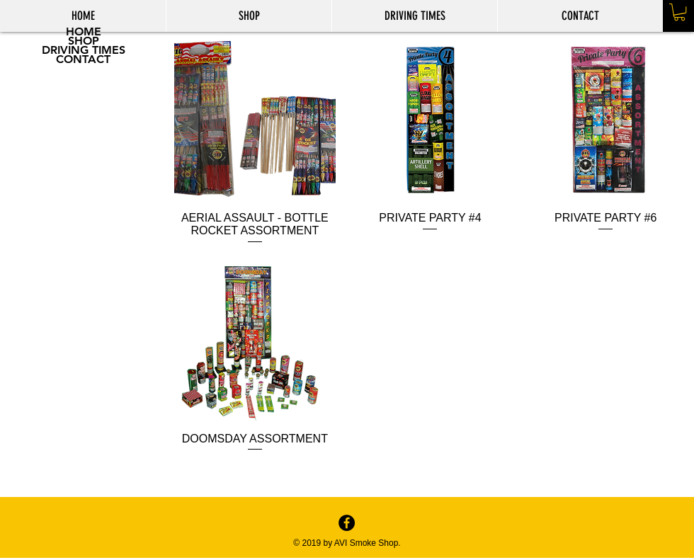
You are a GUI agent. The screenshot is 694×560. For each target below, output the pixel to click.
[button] (679, 12)
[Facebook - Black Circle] (347, 523)
